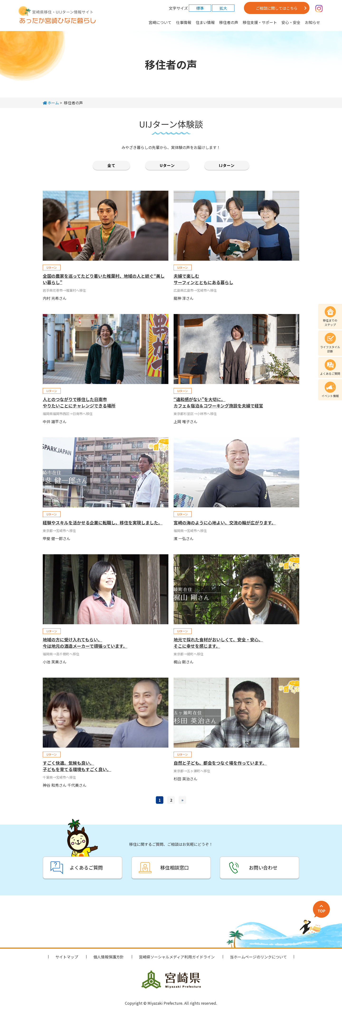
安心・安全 (290, 22)
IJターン (227, 165)
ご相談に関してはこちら (277, 8)
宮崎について (160, 22)
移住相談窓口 (174, 867)
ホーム (51, 103)
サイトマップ (66, 957)
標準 (200, 8)
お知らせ (312, 22)
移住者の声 (228, 22)
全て (111, 165)
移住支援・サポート (260, 22)
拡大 (223, 8)
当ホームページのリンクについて (258, 957)
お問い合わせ (263, 867)
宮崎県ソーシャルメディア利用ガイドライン (177, 957)
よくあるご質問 (86, 867)
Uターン (167, 165)
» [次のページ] (182, 800)
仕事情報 (183, 22)
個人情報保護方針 (108, 957)
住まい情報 (205, 22)
